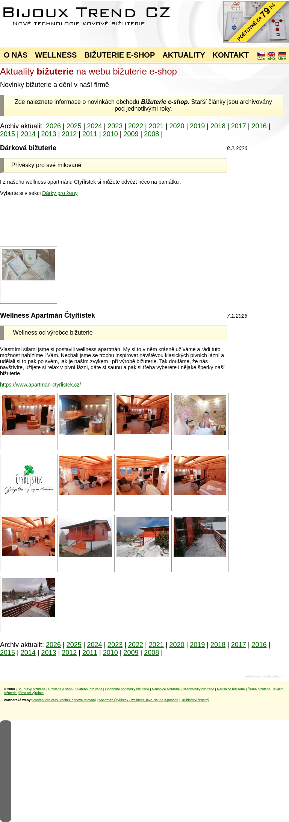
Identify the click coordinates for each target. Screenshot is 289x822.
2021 (156, 126)
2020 (176, 126)
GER (282, 57)
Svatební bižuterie (88, 689)
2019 (197, 126)
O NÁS (15, 55)
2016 (258, 126)
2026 (53, 126)
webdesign (253, 676)
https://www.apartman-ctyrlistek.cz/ (40, 385)
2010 (110, 134)
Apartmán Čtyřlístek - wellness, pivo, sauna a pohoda (138, 700)
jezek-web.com (274, 676)
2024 (94, 126)
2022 (135, 126)
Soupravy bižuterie (32, 689)
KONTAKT (231, 55)
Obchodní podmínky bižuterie (127, 689)
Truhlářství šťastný (195, 700)
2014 (28, 134)
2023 (115, 126)
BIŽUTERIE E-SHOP (119, 55)
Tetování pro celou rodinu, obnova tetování (64, 700)
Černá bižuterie (259, 689)
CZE (261, 57)
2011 (89, 134)
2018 (217, 126)
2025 (74, 126)
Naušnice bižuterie (166, 689)
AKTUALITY (183, 55)
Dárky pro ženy (59, 193)
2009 (130, 134)
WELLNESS (56, 55)
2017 (238, 126)
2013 (48, 134)
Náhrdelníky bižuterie (198, 689)
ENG (272, 57)
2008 (151, 134)
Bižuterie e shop (60, 689)
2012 (69, 134)
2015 (7, 134)
